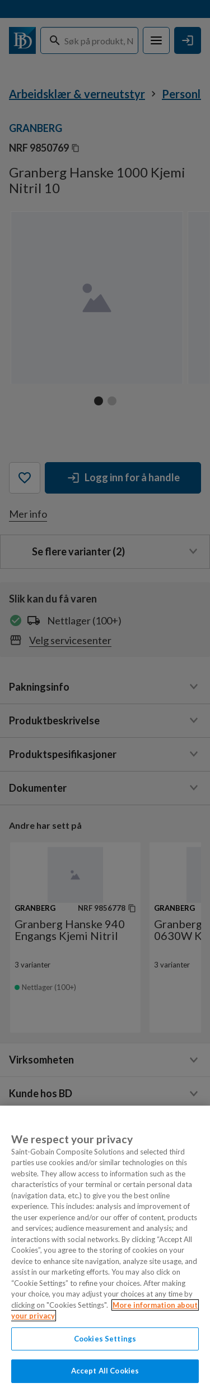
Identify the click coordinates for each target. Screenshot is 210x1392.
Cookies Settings (105, 1338)
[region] (105, 1249)
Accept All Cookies (105, 1370)
